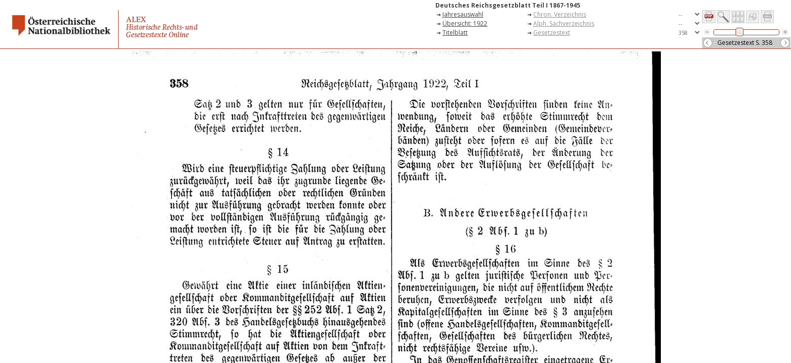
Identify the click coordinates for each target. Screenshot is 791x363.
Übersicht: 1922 (464, 23)
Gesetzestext (551, 32)
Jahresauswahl (462, 14)
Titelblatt (455, 32)
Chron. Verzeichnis (559, 14)
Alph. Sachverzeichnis (563, 23)
